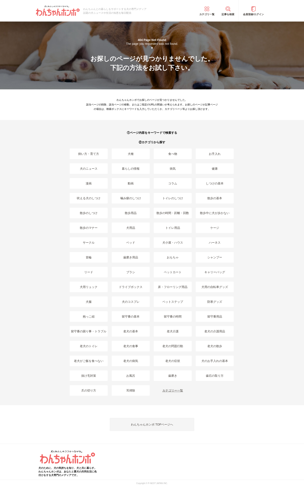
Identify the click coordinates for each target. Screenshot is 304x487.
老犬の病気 (130, 361)
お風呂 (130, 375)
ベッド (130, 242)
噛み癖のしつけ (130, 198)
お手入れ (215, 154)
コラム (172, 183)
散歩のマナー (89, 227)
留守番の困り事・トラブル (88, 331)
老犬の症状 (172, 361)
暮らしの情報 (131, 168)
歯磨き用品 (130, 257)
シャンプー (214, 257)
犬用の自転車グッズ (214, 287)
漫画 (89, 183)
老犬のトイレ (89, 346)
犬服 (89, 301)
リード (88, 272)
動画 (131, 183)
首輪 (89, 257)
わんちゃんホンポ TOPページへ (152, 424)
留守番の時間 (173, 316)
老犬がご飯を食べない (88, 361)
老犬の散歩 (214, 346)
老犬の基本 (130, 331)
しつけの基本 (215, 183)
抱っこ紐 (89, 316)
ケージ (214, 227)
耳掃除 (130, 390)
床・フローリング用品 (172, 287)
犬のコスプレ (131, 301)
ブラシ (130, 272)
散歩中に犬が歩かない (214, 213)
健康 (215, 168)
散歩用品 (131, 213)
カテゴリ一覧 (206, 14)
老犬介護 (173, 331)
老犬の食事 (130, 346)
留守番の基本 (131, 316)
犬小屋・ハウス (172, 242)
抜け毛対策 (88, 375)
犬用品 (130, 227)
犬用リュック (89, 287)
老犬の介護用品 (214, 331)
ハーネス (215, 242)
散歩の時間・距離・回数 (172, 213)
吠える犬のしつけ (88, 198)
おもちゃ (173, 257)
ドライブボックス (130, 287)
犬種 (131, 154)
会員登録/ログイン (253, 14)
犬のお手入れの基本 (214, 361)
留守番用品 (214, 316)
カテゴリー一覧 (172, 390)
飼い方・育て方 (88, 154)
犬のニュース (89, 168)
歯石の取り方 (215, 375)
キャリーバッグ (214, 272)
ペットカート (173, 272)
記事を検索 (228, 14)
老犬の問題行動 (172, 346)
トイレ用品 (172, 227)
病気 (173, 168)
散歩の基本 (214, 198)
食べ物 (172, 154)
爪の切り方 (88, 390)
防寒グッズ (214, 301)
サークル (89, 242)
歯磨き (172, 375)
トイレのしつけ (172, 198)
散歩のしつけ (89, 213)
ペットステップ (172, 301)
